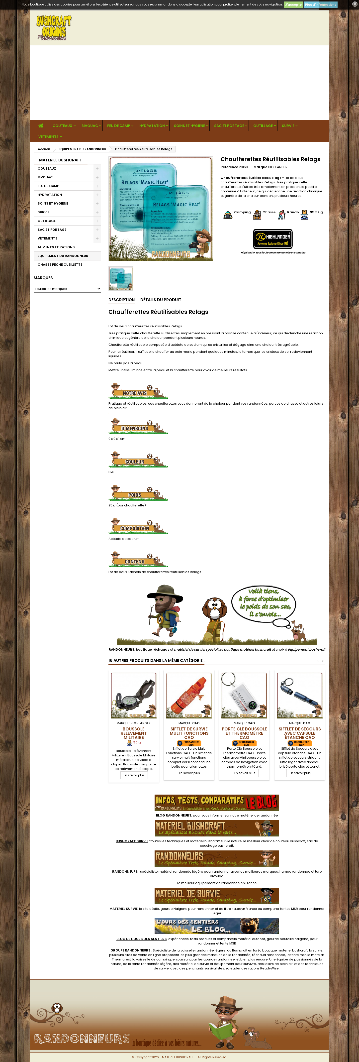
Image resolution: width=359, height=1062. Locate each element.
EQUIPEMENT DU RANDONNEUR (63, 255)
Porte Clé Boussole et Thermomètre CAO (244, 733)
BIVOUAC (90, 125)
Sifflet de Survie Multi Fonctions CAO (189, 733)
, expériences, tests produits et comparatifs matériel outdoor (190, 939)
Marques (43, 278)
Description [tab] (121, 300)
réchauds (161, 649)
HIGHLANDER (277, 167)
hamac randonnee (294, 871)
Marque (260, 167)
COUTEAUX (62, 125)
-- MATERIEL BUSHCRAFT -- (61, 160)
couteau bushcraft (290, 841)
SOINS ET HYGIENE (189, 125)
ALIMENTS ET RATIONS (56, 247)
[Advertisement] (179, 83)
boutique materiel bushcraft (285, 950)
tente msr (298, 954)
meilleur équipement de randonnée (210, 883)
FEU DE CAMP (118, 125)
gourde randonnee (219, 959)
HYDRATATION (152, 125)
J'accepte (293, 4)
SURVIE (288, 125)
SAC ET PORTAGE (229, 125)
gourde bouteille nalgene (287, 939)
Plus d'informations (320, 4)
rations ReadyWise (263, 968)
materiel (216, 841)
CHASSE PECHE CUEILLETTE (60, 264)
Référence (229, 167)
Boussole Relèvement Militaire (134, 733)
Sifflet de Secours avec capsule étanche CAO (300, 733)
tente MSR (228, 943)
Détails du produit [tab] (160, 300)
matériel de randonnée (259, 815)
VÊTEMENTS (48, 136)
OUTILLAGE (263, 125)
